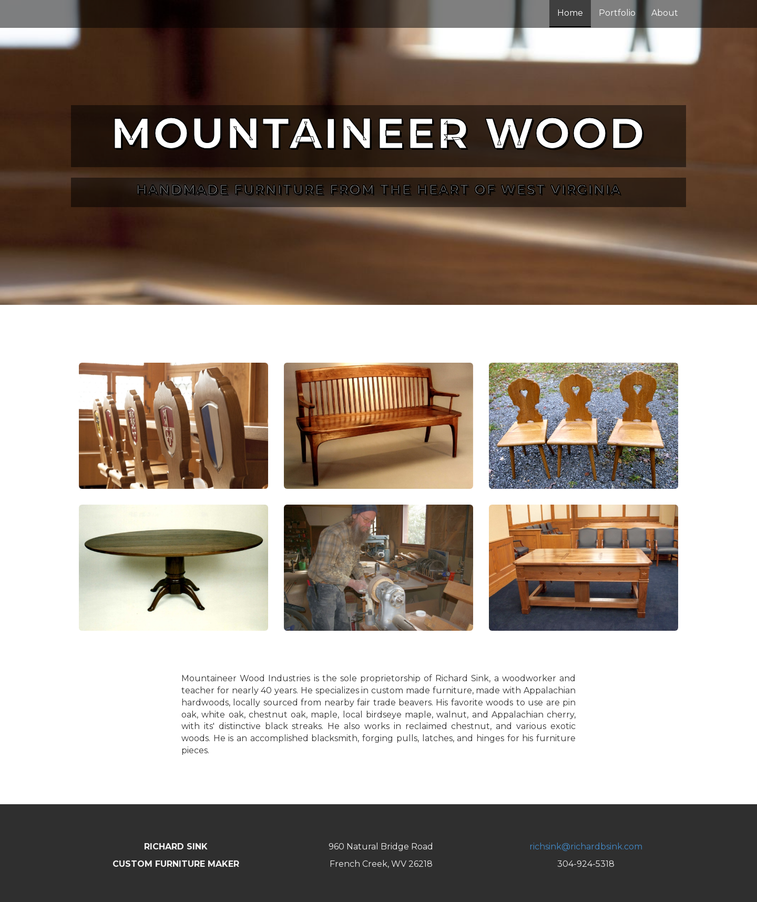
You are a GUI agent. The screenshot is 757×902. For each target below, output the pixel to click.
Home (570, 13)
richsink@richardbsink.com (585, 847)
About (664, 13)
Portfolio (617, 13)
